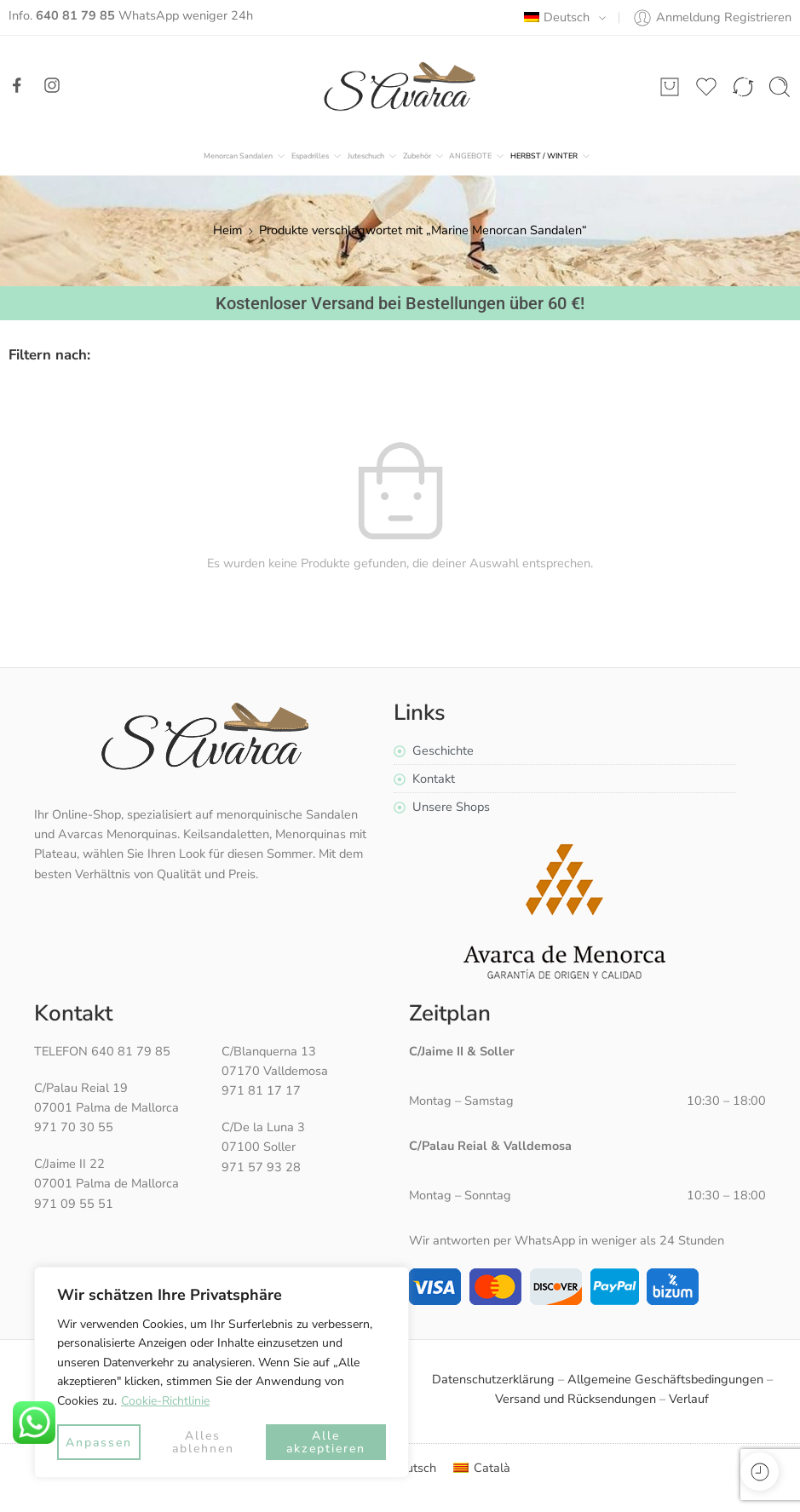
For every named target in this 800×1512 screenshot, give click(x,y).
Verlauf (689, 1398)
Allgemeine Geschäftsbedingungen (665, 1379)
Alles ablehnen (203, 1442)
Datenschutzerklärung (493, 1379)
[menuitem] (482, 1468)
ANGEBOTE (470, 155)
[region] (221, 1372)
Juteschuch (366, 155)
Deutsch (557, 17)
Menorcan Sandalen (238, 155)
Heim (227, 230)
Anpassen (99, 1442)
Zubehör (417, 155)
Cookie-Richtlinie (165, 1401)
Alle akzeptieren (325, 1442)
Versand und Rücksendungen (575, 1398)
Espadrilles (310, 155)
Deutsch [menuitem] (413, 1467)
